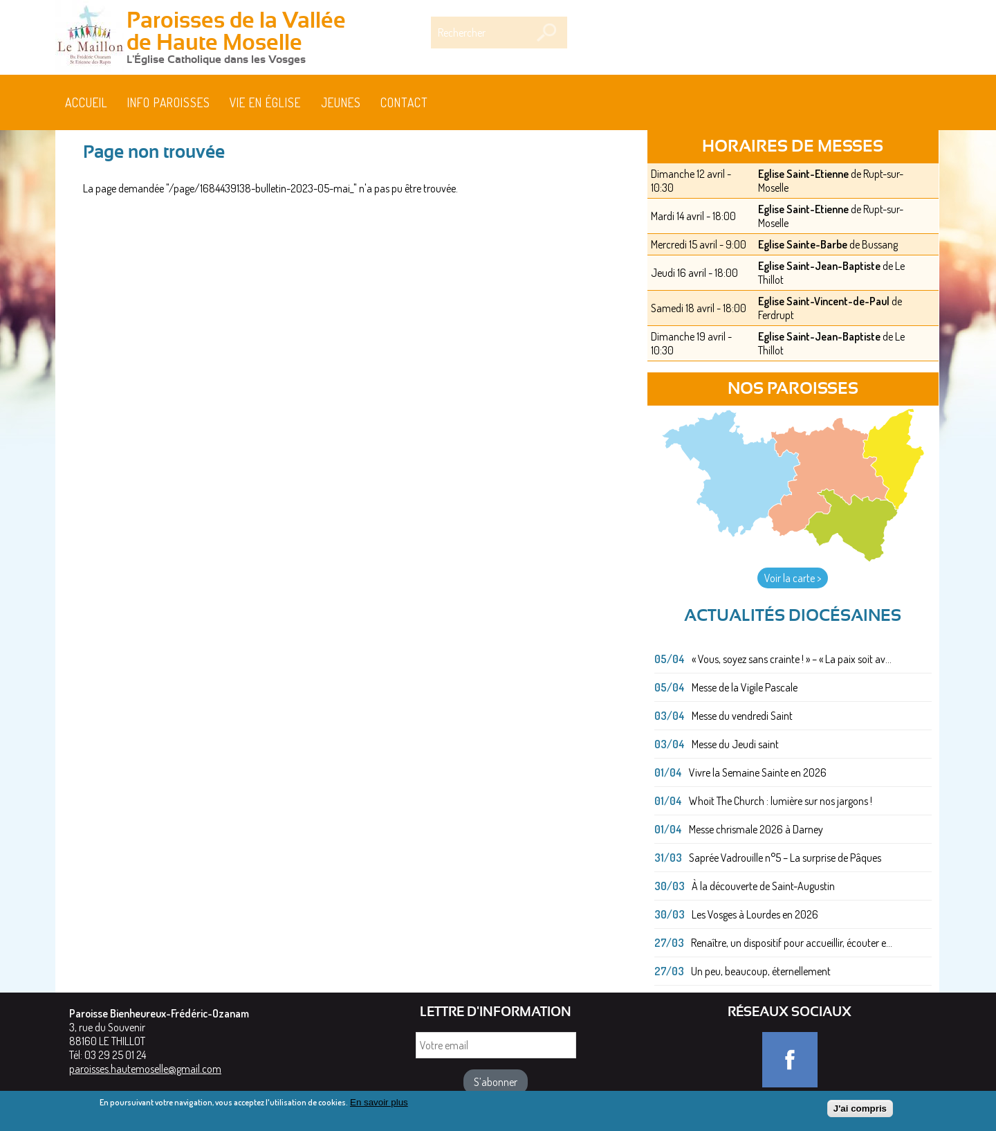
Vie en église (265, 102)
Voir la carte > (792, 578)
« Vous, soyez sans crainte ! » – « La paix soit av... (792, 659)
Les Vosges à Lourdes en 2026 (755, 914)
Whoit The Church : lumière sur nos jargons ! (780, 801)
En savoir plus (379, 1105)
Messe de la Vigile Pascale (744, 687)
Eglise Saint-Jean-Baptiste (819, 266)
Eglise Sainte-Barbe (802, 244)
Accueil (86, 102)
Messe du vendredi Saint (742, 716)
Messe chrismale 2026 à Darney (756, 829)
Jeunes (341, 102)
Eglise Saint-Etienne (803, 174)
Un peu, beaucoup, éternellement (761, 971)
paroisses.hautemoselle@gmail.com (145, 1069)
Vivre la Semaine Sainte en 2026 (758, 772)
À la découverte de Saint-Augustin (763, 886)
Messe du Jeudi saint (735, 744)
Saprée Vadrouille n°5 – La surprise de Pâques (785, 858)
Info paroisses (168, 102)
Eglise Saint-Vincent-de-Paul (823, 301)
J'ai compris (860, 1111)
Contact (404, 102)
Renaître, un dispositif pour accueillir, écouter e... (791, 943)
